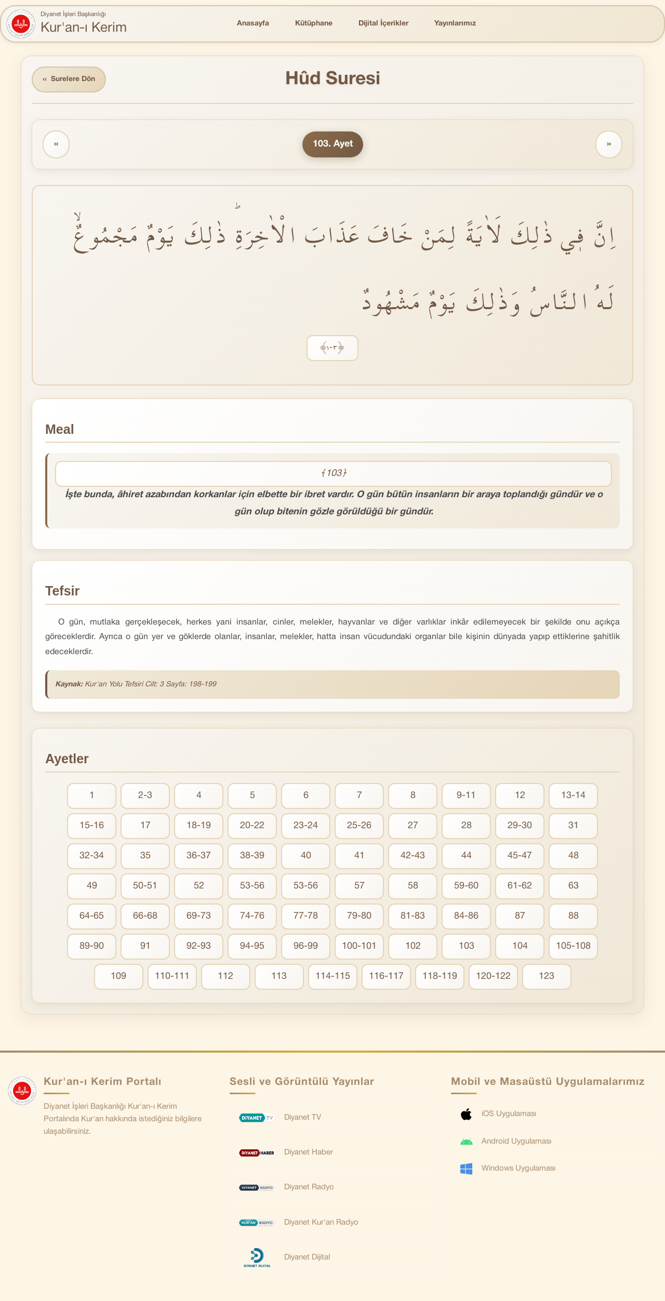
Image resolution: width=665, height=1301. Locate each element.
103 (466, 946)
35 (145, 856)
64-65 (91, 916)
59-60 (466, 886)
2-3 (145, 796)
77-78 (306, 916)
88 (573, 916)
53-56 (252, 886)
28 (466, 826)
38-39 (252, 856)
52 (199, 886)
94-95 (252, 946)
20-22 (252, 826)
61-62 (520, 886)
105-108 (573, 946)
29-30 (520, 826)
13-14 (573, 796)
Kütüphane (313, 23)
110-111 (172, 977)
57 (359, 886)
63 (573, 886)
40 (306, 856)
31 (573, 826)
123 (546, 977)
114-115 (332, 977)
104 (520, 946)
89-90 (91, 946)
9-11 (466, 796)
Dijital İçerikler (383, 23)
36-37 (199, 856)
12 (520, 796)
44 (466, 856)
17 (145, 826)
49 (92, 886)
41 (359, 856)
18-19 (199, 826)
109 (118, 977)
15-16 (91, 826)
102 (413, 946)
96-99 (306, 946)
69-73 (199, 916)
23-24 (306, 826)
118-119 (439, 977)
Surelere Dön (69, 80)
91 (145, 946)
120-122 (493, 977)
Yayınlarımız (455, 23)
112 (225, 977)
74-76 (252, 916)
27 (413, 826)
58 (413, 886)
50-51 (145, 886)
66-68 (145, 916)
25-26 (359, 826)
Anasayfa (253, 23)
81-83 (413, 916)
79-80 (359, 916)
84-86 (466, 916)
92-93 (199, 946)
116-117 (386, 977)
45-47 (520, 856)
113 (279, 977)
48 (573, 856)
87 (520, 916)
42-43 (413, 856)
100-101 (359, 946)
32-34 (91, 856)
